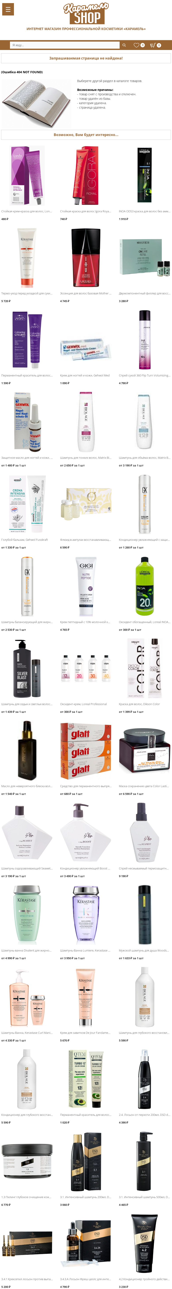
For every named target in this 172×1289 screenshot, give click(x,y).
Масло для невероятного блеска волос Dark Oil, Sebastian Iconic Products (50, 786)
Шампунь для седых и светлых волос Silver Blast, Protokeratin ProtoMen (48, 704)
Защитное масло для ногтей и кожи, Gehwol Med (34, 458)
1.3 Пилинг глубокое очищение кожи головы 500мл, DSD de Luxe (44, 1197)
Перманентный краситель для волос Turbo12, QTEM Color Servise (103, 1115)
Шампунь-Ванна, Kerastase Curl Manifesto (29, 1033)
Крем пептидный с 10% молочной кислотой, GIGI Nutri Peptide (101, 622)
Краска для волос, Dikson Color (139, 704)
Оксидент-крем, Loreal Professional (83, 704)
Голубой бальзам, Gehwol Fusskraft (24, 540)
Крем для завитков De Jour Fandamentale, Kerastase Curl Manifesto (104, 1033)
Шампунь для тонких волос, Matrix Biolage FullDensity (95, 458)
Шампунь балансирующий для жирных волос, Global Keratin (41, 622)
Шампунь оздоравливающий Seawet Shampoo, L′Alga (37, 868)
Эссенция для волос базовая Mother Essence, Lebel (94, 293)
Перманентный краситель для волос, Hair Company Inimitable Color (46, 375)
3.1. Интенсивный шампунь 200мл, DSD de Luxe (91, 1197)
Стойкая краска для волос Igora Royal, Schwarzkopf (93, 211)
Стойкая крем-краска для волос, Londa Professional (35, 211)
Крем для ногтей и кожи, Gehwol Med (85, 375)
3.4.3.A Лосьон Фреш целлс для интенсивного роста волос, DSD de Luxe (108, 1279)
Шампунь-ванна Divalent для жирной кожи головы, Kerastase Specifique (49, 950)
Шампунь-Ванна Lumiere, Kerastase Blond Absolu (93, 950)
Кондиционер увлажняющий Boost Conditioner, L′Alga (96, 868)
